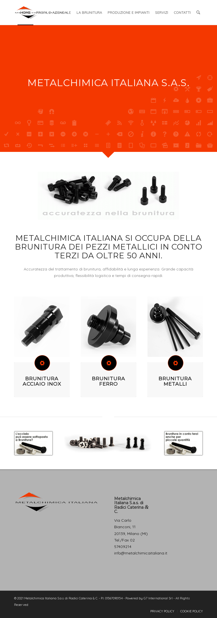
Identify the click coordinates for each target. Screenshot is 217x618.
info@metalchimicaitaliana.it (140, 553)
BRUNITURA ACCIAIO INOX (42, 381)
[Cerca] (198, 12)
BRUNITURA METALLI (175, 381)
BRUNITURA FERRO (108, 381)
